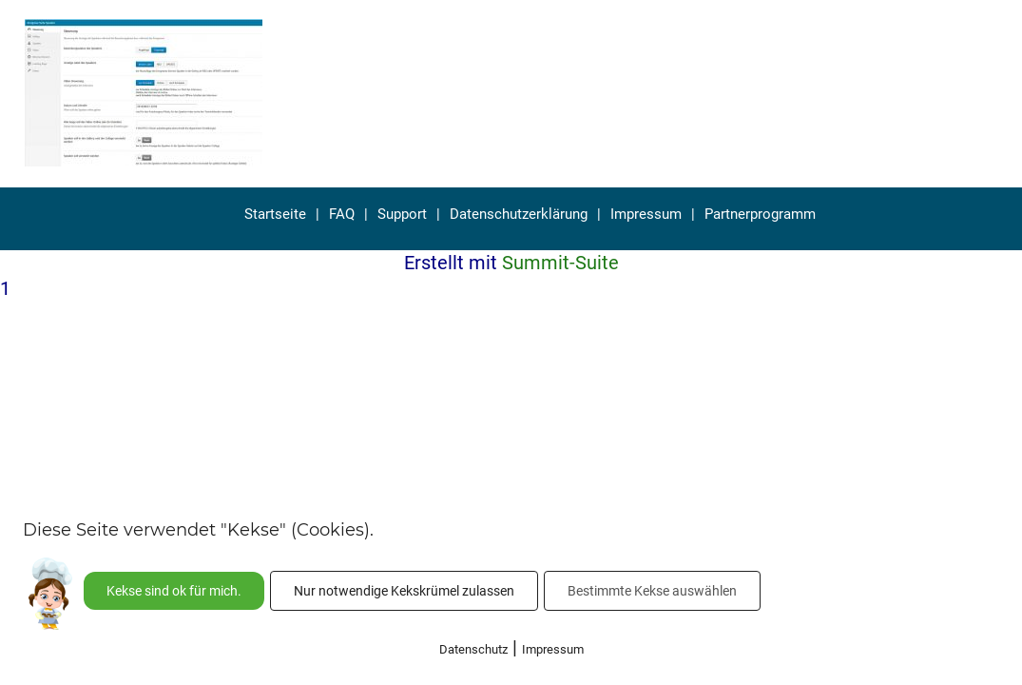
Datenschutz (473, 649)
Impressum (646, 214)
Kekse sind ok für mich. (173, 590)
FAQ (342, 214)
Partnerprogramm (760, 214)
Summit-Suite (560, 262)
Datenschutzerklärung (519, 214)
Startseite (275, 214)
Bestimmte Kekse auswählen (652, 590)
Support (402, 214)
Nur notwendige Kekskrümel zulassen (404, 590)
